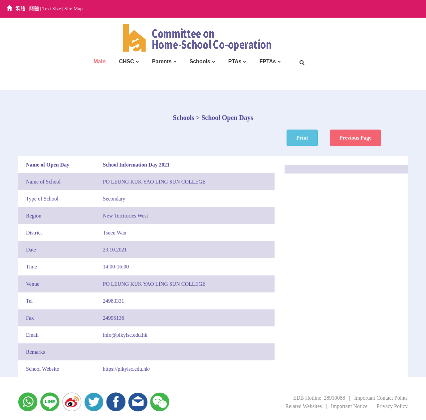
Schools (200, 61)
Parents (162, 61)
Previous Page (355, 138)
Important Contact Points (381, 398)
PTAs (235, 61)
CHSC (126, 61)
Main (100, 61)
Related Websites (303, 406)
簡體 (34, 8)
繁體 (20, 8)
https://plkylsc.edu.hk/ (126, 369)
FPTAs (267, 61)
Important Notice (349, 406)
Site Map (74, 8)
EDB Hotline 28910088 (319, 398)
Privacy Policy (392, 406)
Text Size (51, 8)
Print (302, 138)
